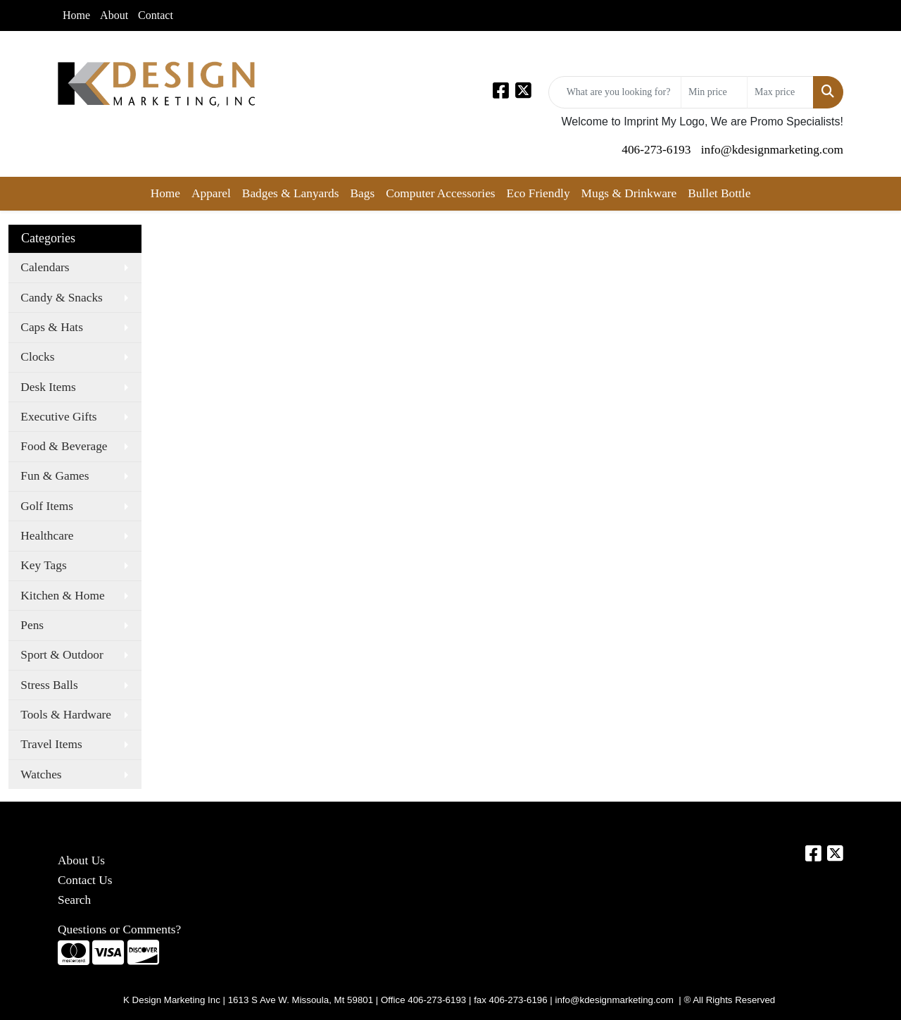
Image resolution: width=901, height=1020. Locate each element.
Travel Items (51, 744)
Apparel (211, 193)
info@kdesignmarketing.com (772, 149)
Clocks (37, 356)
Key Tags (43, 565)
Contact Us (85, 880)
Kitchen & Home (62, 595)
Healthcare (46, 535)
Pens (32, 625)
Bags (362, 193)
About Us (81, 860)
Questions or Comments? (119, 929)
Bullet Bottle (719, 193)
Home (76, 15)
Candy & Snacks (61, 297)
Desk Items (47, 387)
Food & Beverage (63, 446)
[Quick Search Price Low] (714, 92)
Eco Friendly (538, 193)
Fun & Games (54, 476)
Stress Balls (48, 685)
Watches (40, 774)
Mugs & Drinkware (629, 193)
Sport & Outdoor (61, 654)
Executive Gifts (58, 416)
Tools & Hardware (65, 714)
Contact (155, 15)
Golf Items (46, 506)
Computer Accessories (440, 193)
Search (74, 900)
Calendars (44, 267)
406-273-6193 (656, 149)
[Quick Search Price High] (780, 92)
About (114, 15)
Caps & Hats (51, 327)
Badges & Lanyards (290, 193)
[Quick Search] (614, 92)
